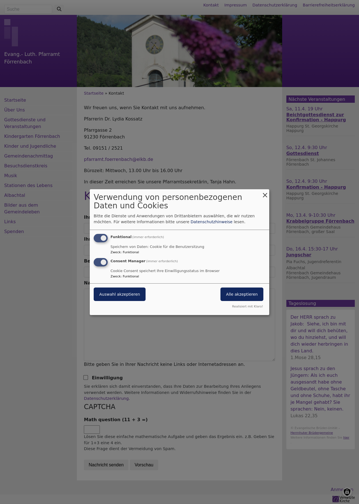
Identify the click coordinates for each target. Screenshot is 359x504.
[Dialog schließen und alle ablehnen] (265, 192)
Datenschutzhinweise (212, 222)
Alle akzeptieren (242, 294)
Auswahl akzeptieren (119, 294)
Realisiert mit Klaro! (247, 306)
